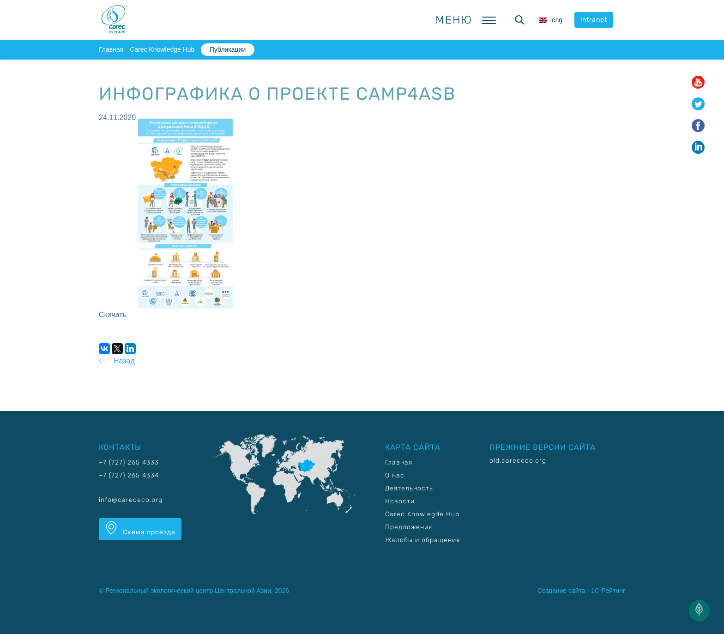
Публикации (228, 49)
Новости (400, 501)
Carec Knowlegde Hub (422, 514)
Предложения (408, 527)
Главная (111, 49)
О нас (394, 475)
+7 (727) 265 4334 (129, 475)
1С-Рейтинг (608, 590)
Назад (124, 361)
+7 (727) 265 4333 (129, 462)
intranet (593, 20)
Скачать (113, 315)
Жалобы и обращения (422, 540)
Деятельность (409, 488)
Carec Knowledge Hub (162, 49)
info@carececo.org (131, 500)
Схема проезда (140, 528)
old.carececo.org (517, 461)
